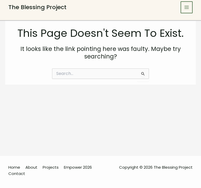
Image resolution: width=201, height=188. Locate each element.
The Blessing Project (37, 7)
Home (14, 167)
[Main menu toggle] (187, 7)
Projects (51, 167)
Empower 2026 (78, 167)
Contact (16, 173)
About (31, 167)
